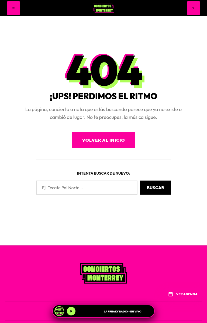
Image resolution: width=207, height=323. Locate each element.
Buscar (155, 187)
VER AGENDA (183, 294)
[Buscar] (193, 8)
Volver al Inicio (103, 140)
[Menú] (13, 8)
